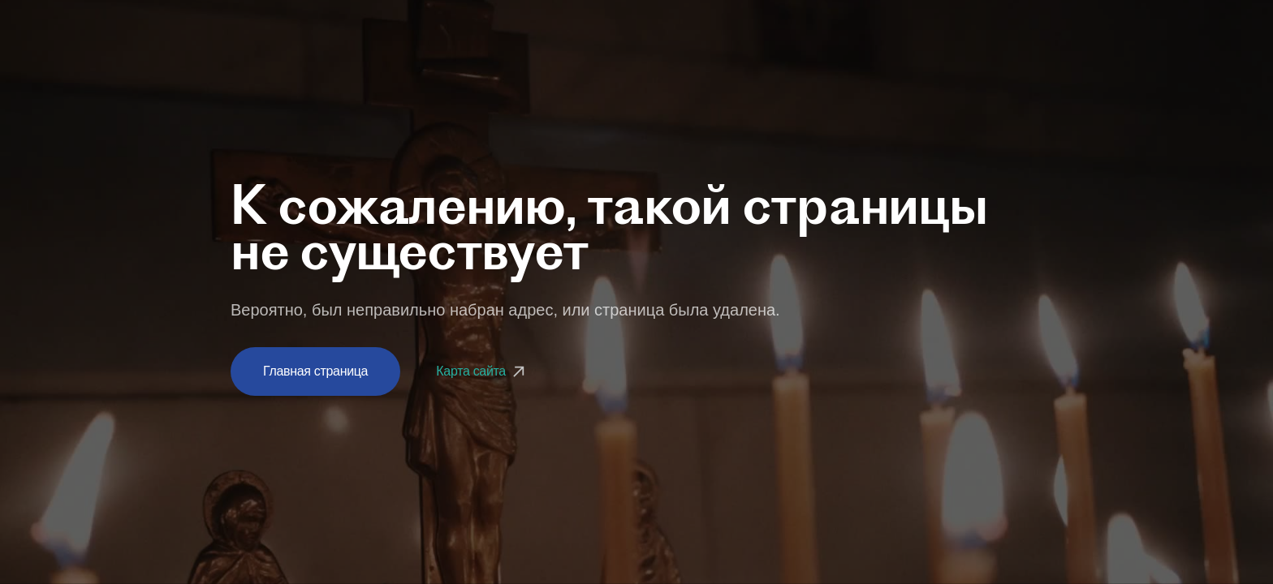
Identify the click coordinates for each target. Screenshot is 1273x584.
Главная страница (315, 371)
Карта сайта (482, 371)
